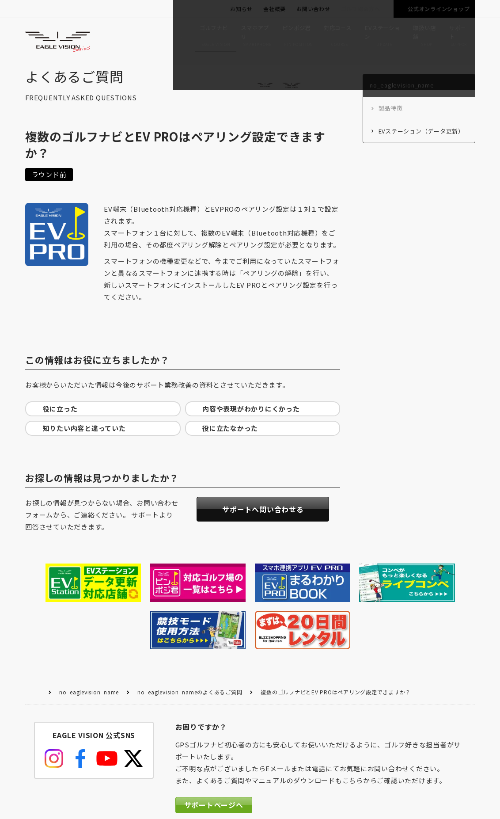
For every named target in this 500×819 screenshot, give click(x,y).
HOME (37, 639)
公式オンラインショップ (439, 8)
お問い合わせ (313, 8)
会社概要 (274, 8)
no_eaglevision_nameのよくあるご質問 (189, 639)
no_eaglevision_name (89, 639)
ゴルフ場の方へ (360, 8)
